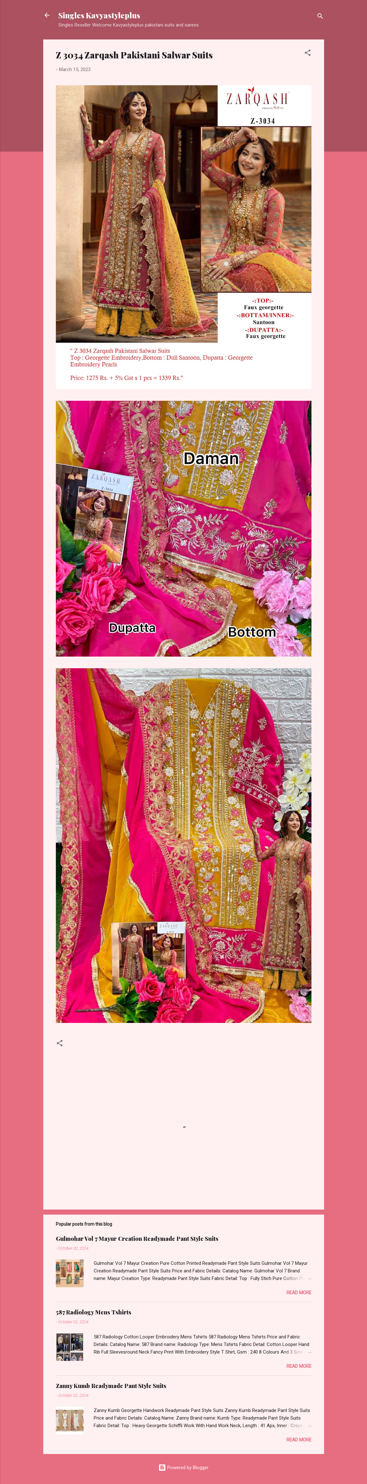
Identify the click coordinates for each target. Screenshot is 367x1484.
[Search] (320, 17)
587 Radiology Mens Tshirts (93, 1312)
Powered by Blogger (183, 1467)
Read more (299, 1292)
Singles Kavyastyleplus (99, 15)
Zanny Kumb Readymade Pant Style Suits (111, 1386)
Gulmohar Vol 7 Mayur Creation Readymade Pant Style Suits (137, 1238)
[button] (307, 54)
